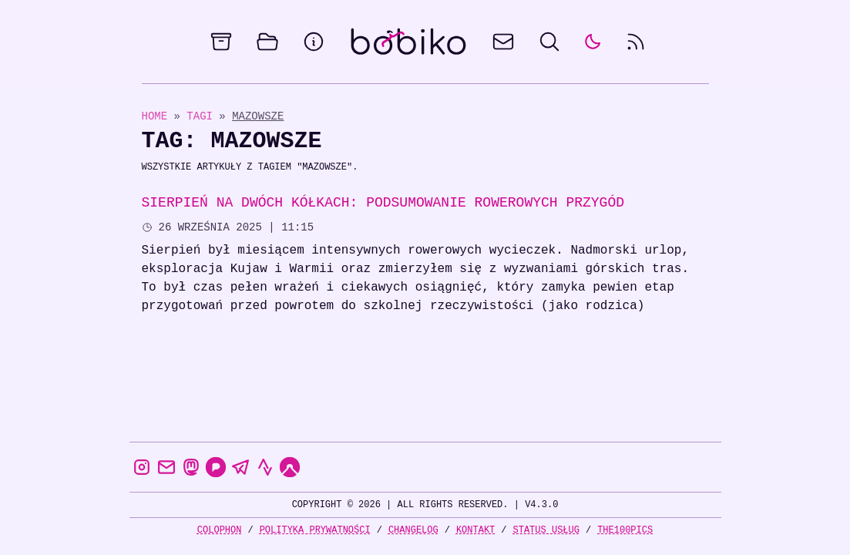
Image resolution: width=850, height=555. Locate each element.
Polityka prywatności (315, 529)
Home (155, 116)
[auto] (592, 41)
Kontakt (475, 529)
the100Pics (625, 529)
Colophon (219, 529)
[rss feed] (635, 41)
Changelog (413, 529)
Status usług (546, 529)
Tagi (202, 116)
